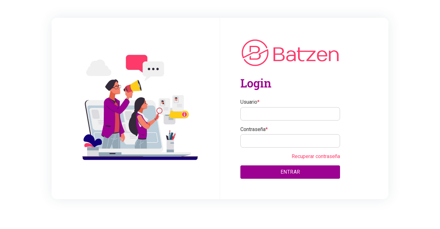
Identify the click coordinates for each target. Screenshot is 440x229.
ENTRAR (290, 172)
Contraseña (254, 129)
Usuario (249, 102)
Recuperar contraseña (316, 156)
